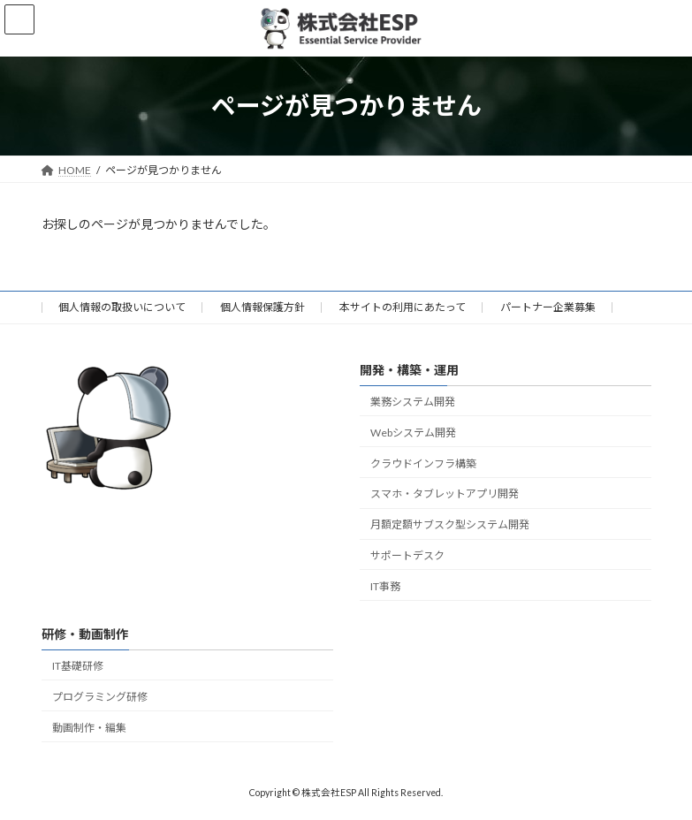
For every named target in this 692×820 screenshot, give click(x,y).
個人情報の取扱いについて (122, 307)
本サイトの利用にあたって (402, 307)
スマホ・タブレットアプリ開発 (444, 493)
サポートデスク (407, 555)
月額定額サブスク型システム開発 (449, 524)
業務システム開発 (412, 401)
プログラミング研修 (100, 696)
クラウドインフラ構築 (423, 462)
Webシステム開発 (413, 432)
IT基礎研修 (77, 665)
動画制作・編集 (89, 726)
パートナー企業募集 (548, 307)
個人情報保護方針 (262, 307)
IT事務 (385, 585)
